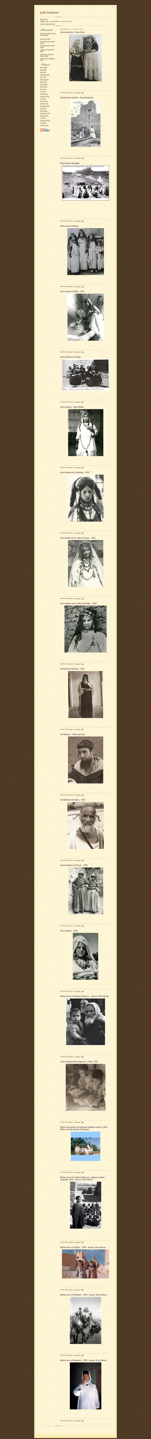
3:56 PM (70, 467)
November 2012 (45, 96)
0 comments (77, 92)
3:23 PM (70, 1172)
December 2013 (45, 106)
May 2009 (43, 77)
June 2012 (43, 91)
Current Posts (44, 125)
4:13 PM (70, 221)
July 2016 (43, 118)
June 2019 (43, 123)
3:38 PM (70, 1056)
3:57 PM (70, 402)
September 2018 (45, 120)
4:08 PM (70, 286)
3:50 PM (70, 860)
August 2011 (44, 84)
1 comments (77, 1172)
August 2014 (44, 111)
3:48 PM (70, 991)
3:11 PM (70, 1289)
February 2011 (44, 79)
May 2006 (43, 72)
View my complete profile (47, 24)
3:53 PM (70, 663)
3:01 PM (70, 1420)
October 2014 (44, 115)
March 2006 (43, 67)
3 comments (77, 925)
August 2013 (44, 101)
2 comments (77, 286)
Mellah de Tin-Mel (45, 39)
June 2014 (43, 108)
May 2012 (43, 89)
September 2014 (45, 113)
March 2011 (43, 82)
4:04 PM (70, 351)
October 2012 (44, 94)
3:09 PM (70, 1355)
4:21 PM (70, 92)
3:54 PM (70, 598)
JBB (47, 21)
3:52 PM (70, 729)
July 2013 (43, 98)
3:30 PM (70, 1122)
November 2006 (45, 74)
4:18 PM (70, 158)
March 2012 (43, 86)
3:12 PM (70, 1242)
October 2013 (44, 103)
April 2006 (43, 70)
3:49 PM (70, 925)
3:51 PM (70, 794)
